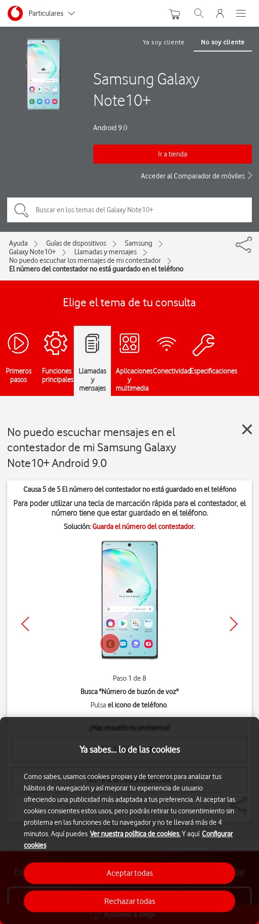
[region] (129, 820)
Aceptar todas (130, 873)
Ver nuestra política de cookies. (135, 834)
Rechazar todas (129, 901)
